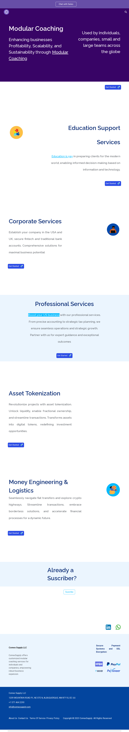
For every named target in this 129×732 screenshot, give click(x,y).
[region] (64, 4)
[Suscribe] (69, 592)
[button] (126, 12)
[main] (40, 28)
